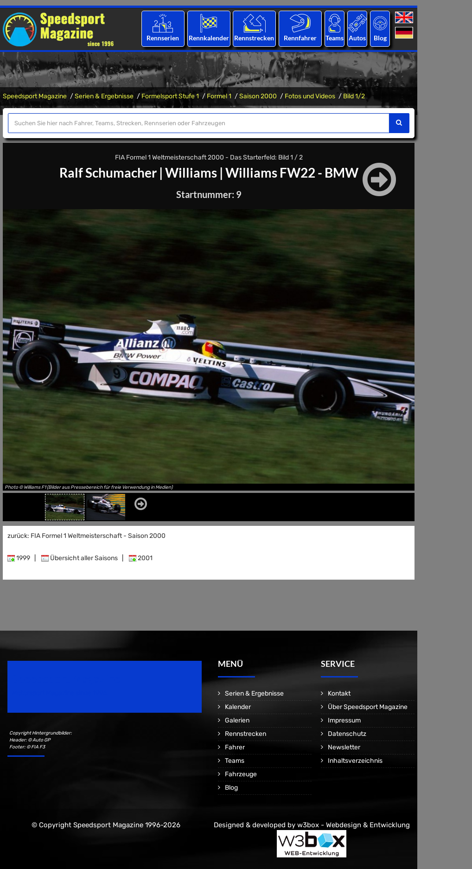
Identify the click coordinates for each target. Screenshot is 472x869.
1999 (18, 558)
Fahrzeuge (241, 774)
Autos (357, 38)
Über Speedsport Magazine (368, 707)
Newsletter (344, 747)
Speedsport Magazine (35, 96)
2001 (141, 558)
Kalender (238, 707)
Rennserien (163, 38)
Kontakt (339, 693)
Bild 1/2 (354, 96)
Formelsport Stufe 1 (170, 96)
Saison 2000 (258, 96)
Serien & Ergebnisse (104, 96)
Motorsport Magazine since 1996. (60, 693)
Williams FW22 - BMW (291, 172)
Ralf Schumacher (108, 172)
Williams (191, 172)
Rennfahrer (300, 38)
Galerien (237, 720)
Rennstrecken (254, 38)
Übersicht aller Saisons (79, 558)
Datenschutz (347, 734)
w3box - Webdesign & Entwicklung (353, 825)
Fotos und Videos (310, 96)
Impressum (344, 720)
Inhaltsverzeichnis (355, 761)
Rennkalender (208, 38)
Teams (334, 38)
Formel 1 (219, 96)
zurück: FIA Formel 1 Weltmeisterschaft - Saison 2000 (86, 536)
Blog (380, 38)
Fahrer (235, 747)
